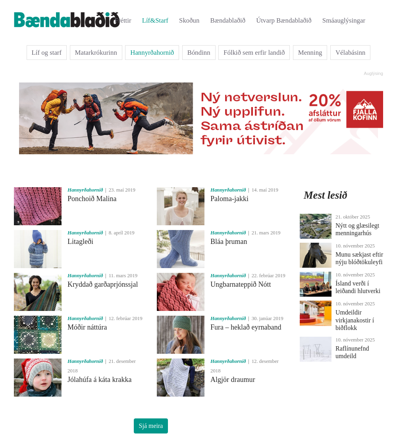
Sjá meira (151, 425)
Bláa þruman (228, 241)
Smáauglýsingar (343, 20)
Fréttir (123, 20)
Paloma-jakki (229, 199)
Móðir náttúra (87, 327)
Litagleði (80, 241)
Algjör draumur (232, 380)
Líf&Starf (155, 20)
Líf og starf (47, 52)
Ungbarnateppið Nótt (240, 284)
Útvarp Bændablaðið (283, 20)
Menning (310, 52)
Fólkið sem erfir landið (254, 52)
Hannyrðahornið (152, 52)
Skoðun (189, 20)
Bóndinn (198, 52)
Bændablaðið (228, 20)
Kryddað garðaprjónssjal (102, 284)
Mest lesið (325, 195)
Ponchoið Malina (92, 199)
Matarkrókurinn (96, 52)
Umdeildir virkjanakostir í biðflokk (354, 320)
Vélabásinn (350, 52)
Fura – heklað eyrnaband (245, 327)
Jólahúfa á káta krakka (99, 380)
